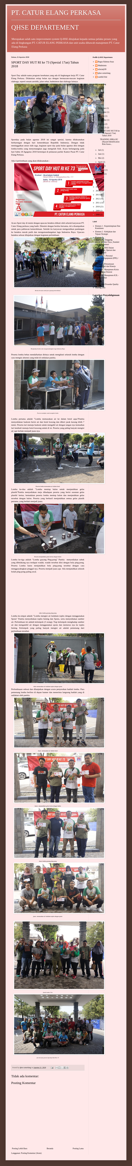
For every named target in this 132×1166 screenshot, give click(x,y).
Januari (101, 174)
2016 (98, 183)
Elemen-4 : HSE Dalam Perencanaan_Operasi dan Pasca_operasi (105, 250)
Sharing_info (100, 288)
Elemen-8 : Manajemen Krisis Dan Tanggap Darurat (107, 271)
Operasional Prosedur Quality (107, 284)
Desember (102, 108)
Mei (100, 158)
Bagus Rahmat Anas (106, 62)
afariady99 (102, 69)
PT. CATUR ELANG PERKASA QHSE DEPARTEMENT (66, 20)
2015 (98, 187)
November (102, 112)
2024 (98, 89)
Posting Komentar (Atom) (31, 1153)
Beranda (50, 1148)
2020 (98, 97)
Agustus (101, 124)
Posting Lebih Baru (19, 1148)
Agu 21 (103, 128)
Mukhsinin (102, 65)
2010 (98, 207)
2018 (98, 105)
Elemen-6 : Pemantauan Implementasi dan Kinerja (105, 265)
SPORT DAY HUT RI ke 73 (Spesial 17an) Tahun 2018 (110, 133)
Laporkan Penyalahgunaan (106, 295)
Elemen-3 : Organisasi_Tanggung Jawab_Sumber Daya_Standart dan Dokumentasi (107, 240)
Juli (99, 150)
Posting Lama (78, 1148)
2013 (98, 195)
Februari (101, 170)
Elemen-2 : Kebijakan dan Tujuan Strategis (105, 233)
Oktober (101, 116)
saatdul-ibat (102, 77)
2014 (98, 191)
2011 (98, 203)
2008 (98, 215)
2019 (98, 101)
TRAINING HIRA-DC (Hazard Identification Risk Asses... (110, 141)
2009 (98, 211)
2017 (98, 179)
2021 (98, 93)
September (102, 120)
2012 (98, 199)
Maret (100, 166)
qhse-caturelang (104, 73)
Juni (100, 154)
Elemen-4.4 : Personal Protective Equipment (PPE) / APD (107, 258)
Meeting (98, 281)
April (100, 162)
